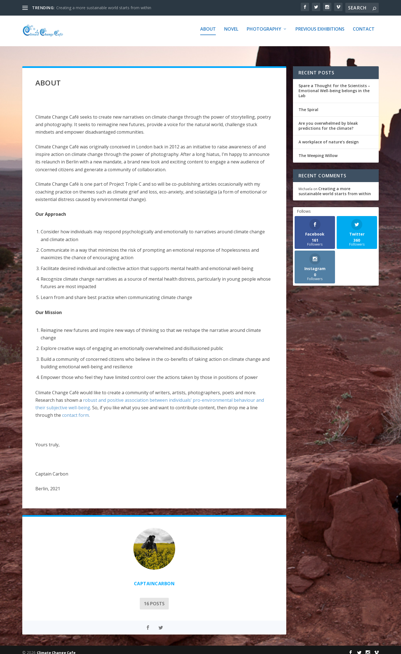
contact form (75, 410)
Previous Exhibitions (319, 33)
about (208, 33)
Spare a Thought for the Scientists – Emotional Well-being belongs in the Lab (334, 85)
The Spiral (308, 104)
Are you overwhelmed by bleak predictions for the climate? (328, 121)
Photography (264, 33)
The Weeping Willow (318, 150)
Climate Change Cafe (56, 647)
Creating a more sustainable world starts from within (103, 7)
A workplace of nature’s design (329, 136)
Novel (231, 33)
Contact (364, 33)
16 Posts (86, 599)
